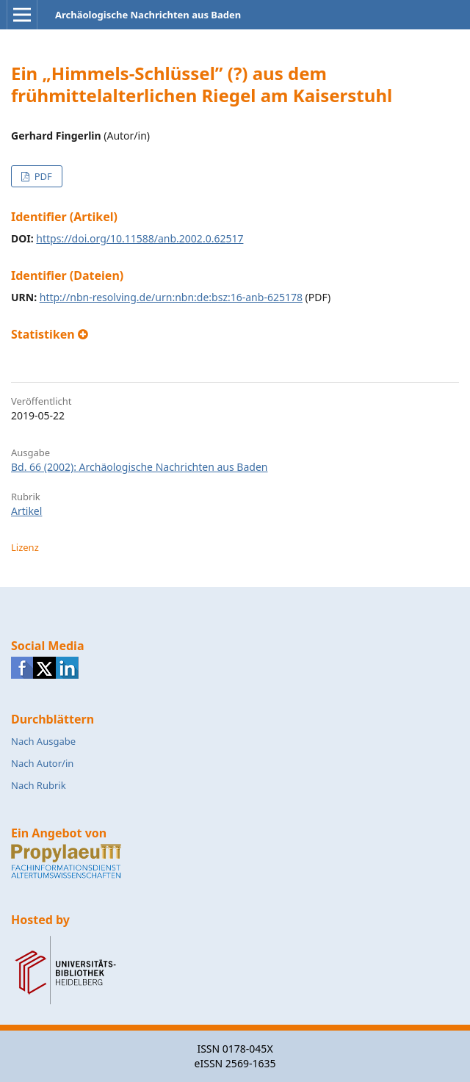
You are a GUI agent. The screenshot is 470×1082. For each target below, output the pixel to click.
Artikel (26, 511)
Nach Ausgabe (43, 741)
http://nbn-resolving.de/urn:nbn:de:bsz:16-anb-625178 (171, 297)
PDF (41, 176)
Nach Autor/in (42, 763)
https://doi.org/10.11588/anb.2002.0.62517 (139, 238)
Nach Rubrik (38, 785)
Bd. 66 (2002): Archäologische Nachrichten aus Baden (139, 467)
